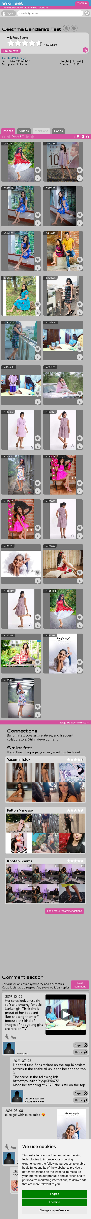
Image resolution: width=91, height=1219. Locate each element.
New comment (80, 984)
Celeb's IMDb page (14, 58)
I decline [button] (54, 1202)
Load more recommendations (64, 910)
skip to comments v (74, 722)
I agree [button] (54, 1194)
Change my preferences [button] (55, 1210)
